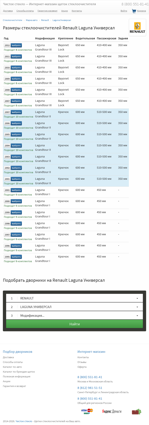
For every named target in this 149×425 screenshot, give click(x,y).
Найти (74, 323)
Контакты (77, 10)
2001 (7, 178)
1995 (7, 256)
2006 (7, 123)
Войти (124, 10)
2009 (7, 78)
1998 (7, 223)
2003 (7, 156)
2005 (7, 134)
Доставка (8, 10)
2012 (7, 45)
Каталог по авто (12, 367)
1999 (7, 212)
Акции (64, 10)
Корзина (138, 11)
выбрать (16, 45)
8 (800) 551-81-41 (89, 377)
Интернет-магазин (91, 351)
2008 (7, 89)
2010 (7, 67)
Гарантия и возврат (48, 10)
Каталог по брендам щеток (19, 371)
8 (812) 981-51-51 (89, 387)
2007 (7, 100)
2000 (7, 201)
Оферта (81, 367)
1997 (7, 234)
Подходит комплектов (18, 49)
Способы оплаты (25, 10)
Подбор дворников (17, 351)
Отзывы (81, 362)
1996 (7, 245)
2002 (7, 167)
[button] (74, 298)
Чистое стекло (49, 4)
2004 (7, 145)
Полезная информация (16, 376)
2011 (7, 56)
